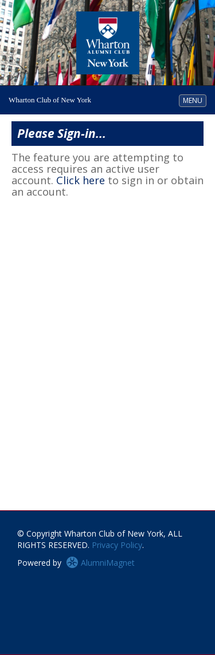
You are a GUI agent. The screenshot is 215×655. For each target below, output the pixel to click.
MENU (194, 100)
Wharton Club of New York (50, 100)
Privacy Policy (117, 544)
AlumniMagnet (100, 562)
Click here (80, 180)
